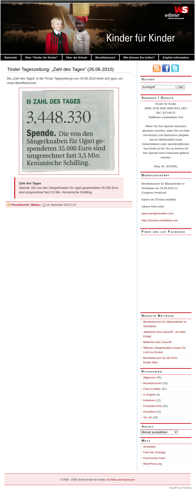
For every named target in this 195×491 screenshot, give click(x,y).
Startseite (10, 57)
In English (149, 394)
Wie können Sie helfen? (139, 57)
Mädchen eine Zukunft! (157, 342)
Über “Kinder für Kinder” (41, 57)
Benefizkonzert (105, 57)
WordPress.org (152, 463)
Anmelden (149, 446)
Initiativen (149, 400)
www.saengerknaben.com (158, 213)
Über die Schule (76, 57)
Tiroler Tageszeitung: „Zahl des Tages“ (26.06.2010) (60, 69)
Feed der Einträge (154, 452)
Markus (35, 204)
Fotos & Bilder (152, 388)
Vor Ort (147, 417)
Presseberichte (20, 204)
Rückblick (149, 411)
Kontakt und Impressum (121, 479)
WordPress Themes (180, 488)
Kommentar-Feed (154, 458)
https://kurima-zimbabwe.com (160, 220)
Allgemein (149, 377)
